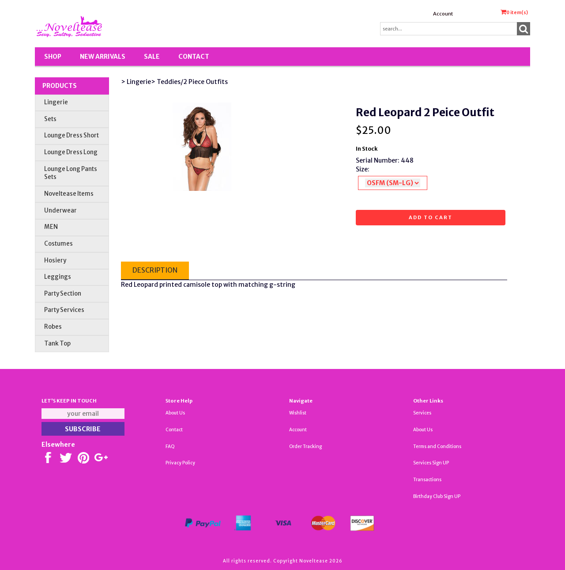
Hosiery (55, 260)
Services (422, 413)
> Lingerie (136, 82)
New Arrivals (102, 57)
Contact (193, 57)
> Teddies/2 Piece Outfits (189, 82)
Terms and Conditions (437, 446)
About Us (175, 413)
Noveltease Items (69, 194)
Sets (50, 119)
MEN (51, 227)
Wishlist (297, 413)
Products (59, 86)
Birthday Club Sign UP (436, 496)
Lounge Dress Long (71, 152)
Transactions (427, 480)
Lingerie (56, 102)
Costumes (58, 243)
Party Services (64, 310)
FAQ (170, 446)
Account (443, 14)
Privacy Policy (180, 463)
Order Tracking (305, 446)
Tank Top (57, 343)
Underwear (60, 210)
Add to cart (430, 217)
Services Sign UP (431, 463)
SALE (152, 57)
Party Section (62, 293)
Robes (53, 327)
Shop (52, 57)
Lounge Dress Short (71, 135)
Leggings (57, 277)
